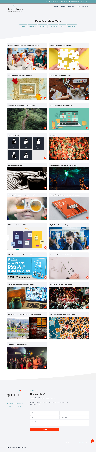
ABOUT (56, 6)
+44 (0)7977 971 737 (54, 1)
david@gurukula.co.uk (77, 1)
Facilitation (43, 26)
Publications (71, 26)
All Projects (32, 26)
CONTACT (85, 6)
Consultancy (53, 26)
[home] (14, 8)
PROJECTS (71, 6)
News (78, 6)
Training (23, 26)
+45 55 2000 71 (64, 1)
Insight (62, 26)
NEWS (87, 442)
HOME (67, 442)
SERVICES (63, 6)
